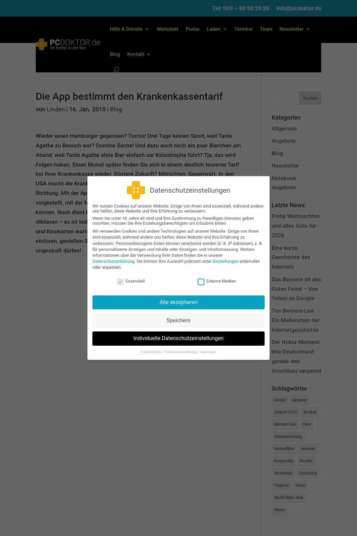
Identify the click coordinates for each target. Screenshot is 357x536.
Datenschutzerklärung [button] (181, 347)
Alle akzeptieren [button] (179, 297)
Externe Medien (217, 276)
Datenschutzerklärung (113, 256)
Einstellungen (225, 256)
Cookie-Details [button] (151, 347)
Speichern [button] (178, 316)
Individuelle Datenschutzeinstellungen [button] (178, 334)
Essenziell (131, 276)
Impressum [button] (208, 347)
